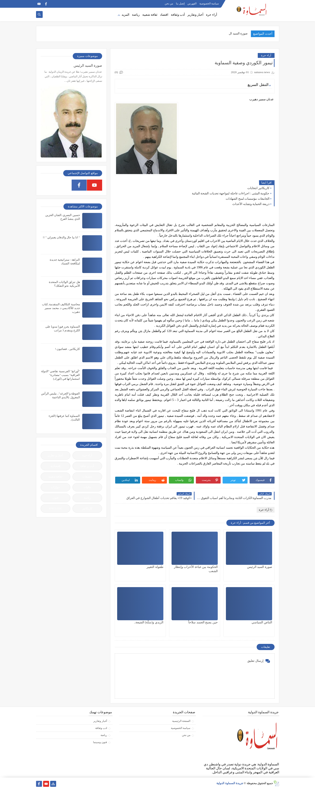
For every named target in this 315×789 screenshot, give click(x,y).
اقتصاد (164, 14)
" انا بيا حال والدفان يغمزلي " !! (61, 237)
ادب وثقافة (101, 728)
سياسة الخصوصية (209, 3)
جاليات (87, 487)
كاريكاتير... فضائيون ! (67, 349)
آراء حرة (266, 55)
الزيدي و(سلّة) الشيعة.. (148, 622)
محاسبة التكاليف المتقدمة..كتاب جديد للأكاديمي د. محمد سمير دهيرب (61, 308)
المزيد (125, 14)
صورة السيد (240, 33)
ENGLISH (55, 508)
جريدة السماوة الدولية (229, 783)
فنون (55, 497)
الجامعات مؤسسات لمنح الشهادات (247, 198)
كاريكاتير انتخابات (258, 188)
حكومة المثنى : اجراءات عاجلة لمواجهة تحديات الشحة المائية (230, 193)
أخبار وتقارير (195, 14)
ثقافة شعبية (150, 14)
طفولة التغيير (155, 567)
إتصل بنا (180, 3)
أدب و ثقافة (87, 466)
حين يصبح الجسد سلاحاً (203, 622)
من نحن (169, 3)
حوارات (55, 487)
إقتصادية (55, 466)
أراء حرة (211, 14)
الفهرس (192, 3)
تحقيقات (87, 476)
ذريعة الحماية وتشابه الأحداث (250, 204)
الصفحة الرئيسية (181, 721)
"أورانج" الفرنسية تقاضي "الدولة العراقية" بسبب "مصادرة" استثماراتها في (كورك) (60, 375)
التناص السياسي (262, 622)
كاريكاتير (87, 508)
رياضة (136, 14)
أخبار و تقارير (55, 455)
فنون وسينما (100, 742)
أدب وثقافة (178, 14)
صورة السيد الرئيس (259, 567)
